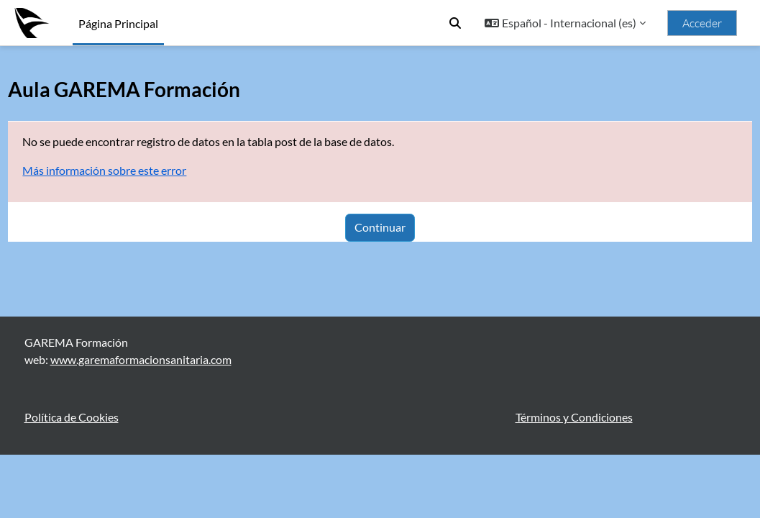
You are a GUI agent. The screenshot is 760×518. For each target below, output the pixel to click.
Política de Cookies (71, 480)
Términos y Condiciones (574, 480)
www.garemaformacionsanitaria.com (141, 423)
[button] (455, 23)
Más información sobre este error (137, 170)
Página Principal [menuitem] (118, 23)
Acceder (702, 23)
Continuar (380, 227)
